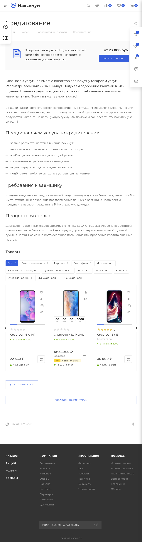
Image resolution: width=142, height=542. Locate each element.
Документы (47, 504)
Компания (48, 455)
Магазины (84, 463)
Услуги (11, 470)
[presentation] (5, 331)
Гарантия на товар (122, 473)
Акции (11, 463)
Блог (80, 468)
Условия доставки (122, 468)
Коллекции (118, 483)
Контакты (46, 489)
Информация (88, 455)
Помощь (118, 455)
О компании (47, 463)
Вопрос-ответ (119, 478)
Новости (45, 468)
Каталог (12, 455)
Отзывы (44, 478)
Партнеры (46, 494)
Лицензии (46, 499)
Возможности (86, 489)
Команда (45, 473)
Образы (116, 489)
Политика (84, 478)
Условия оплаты (121, 463)
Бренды (12, 477)
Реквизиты (84, 483)
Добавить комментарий (71, 400)
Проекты (83, 473)
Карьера (45, 483)
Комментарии (21, 384)
